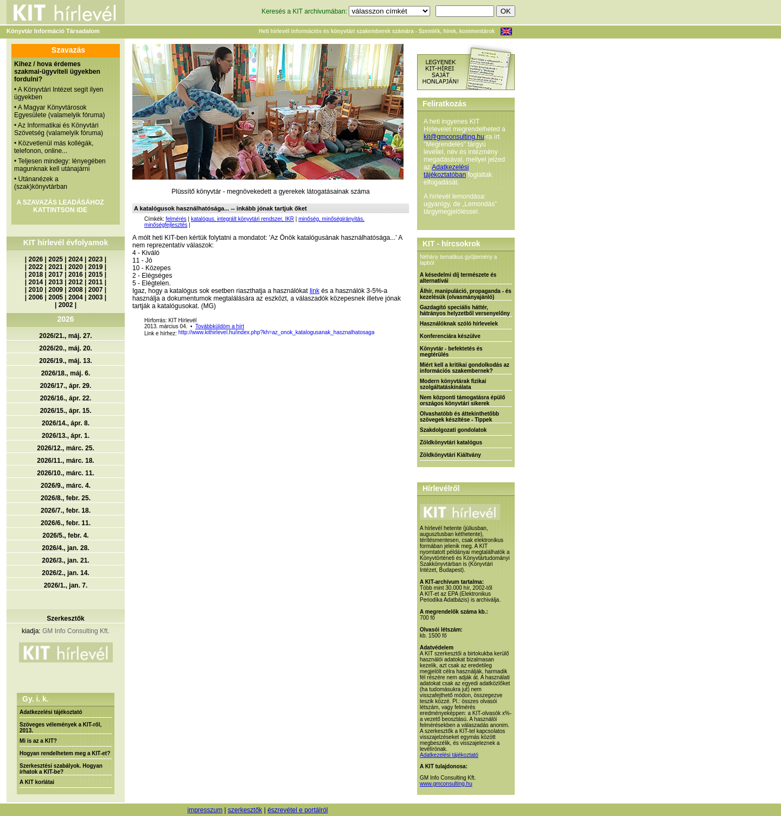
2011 (95, 282)
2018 (36, 274)
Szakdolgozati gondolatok (453, 430)
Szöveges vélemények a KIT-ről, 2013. (60, 728)
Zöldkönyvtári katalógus (451, 442)
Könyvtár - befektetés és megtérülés (451, 352)
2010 (36, 290)
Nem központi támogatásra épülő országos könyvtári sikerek (462, 400)
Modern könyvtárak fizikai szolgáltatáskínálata (453, 384)
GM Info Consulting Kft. (76, 631)
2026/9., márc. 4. (66, 485)
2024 (75, 259)
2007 (95, 290)
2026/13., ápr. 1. (65, 435)
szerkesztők (245, 810)
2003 (95, 297)
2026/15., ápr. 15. (66, 411)
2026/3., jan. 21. (65, 560)
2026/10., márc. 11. (65, 473)
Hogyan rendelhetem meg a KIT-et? (65, 753)
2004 (75, 297)
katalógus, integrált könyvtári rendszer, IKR (242, 219)
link (314, 291)
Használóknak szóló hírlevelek (459, 324)
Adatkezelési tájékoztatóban (446, 170)
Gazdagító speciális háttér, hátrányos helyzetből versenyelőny (465, 310)
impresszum (204, 810)
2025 (55, 259)
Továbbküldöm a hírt (219, 326)
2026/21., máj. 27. (65, 336)
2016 (75, 274)
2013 (55, 282)
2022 (36, 267)
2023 (95, 259)
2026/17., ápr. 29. (66, 386)
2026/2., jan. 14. (65, 573)
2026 (36, 259)
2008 (75, 290)
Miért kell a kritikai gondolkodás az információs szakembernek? (464, 368)
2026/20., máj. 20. (65, 348)
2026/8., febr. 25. (66, 498)
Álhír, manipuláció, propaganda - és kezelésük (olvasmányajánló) (465, 294)
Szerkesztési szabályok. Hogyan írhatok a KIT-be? (61, 769)
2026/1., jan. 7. (66, 585)
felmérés (175, 219)
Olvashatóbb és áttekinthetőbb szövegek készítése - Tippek (459, 417)
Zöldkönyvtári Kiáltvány (450, 455)
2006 (36, 297)
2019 (95, 267)
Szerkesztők (65, 618)
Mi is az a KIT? (38, 741)
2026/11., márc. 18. (65, 460)
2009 (55, 290)
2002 (66, 305)
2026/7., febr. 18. (66, 510)
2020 (75, 267)
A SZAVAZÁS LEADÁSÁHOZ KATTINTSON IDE (60, 206)
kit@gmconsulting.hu (454, 137)
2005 (55, 297)
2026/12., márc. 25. (65, 448)
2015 (95, 274)
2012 (75, 282)
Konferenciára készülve (450, 336)
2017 (55, 274)
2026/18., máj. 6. (66, 373)
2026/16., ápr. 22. (66, 398)
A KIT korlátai (37, 782)
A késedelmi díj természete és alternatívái (458, 278)
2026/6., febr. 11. (66, 523)
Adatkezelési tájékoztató (51, 712)
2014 (36, 282)
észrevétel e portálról (297, 810)
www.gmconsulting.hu (446, 784)
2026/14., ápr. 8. (65, 423)
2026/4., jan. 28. (65, 548)
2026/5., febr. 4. (65, 535)
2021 (55, 267)
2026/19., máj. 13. (65, 361)
